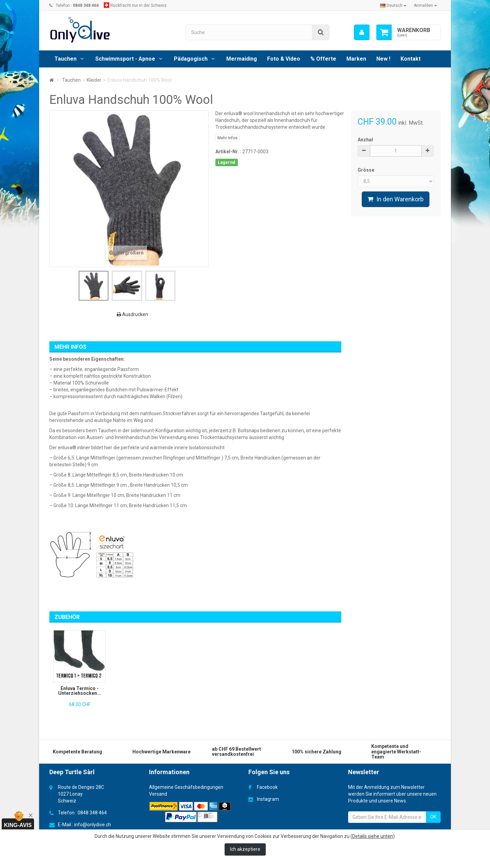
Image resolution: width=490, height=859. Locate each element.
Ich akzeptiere (245, 849)
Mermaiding (241, 59)
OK (433, 816)
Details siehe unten (372, 836)
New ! (383, 59)
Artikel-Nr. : (228, 151)
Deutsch (393, 5)
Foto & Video (283, 59)
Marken (356, 59)
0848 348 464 (92, 812)
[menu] (362, 32)
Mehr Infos (227, 138)
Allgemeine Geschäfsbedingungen (186, 787)
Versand (158, 794)
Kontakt (411, 59)
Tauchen (65, 59)
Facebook (267, 787)
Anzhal (365, 139)
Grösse (366, 170)
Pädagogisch (191, 59)
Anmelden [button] (425, 5)
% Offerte (323, 59)
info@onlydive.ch (92, 824)
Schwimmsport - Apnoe (125, 59)
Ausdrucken (132, 314)
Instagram (268, 799)
